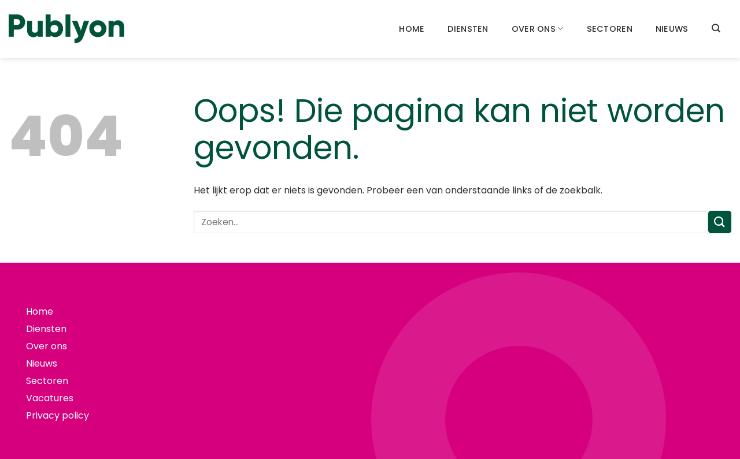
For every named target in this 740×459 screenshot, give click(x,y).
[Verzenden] (719, 222)
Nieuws (672, 29)
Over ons (538, 29)
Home (411, 29)
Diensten (467, 29)
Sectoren (609, 29)
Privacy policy (57, 415)
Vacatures (49, 398)
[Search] (715, 28)
